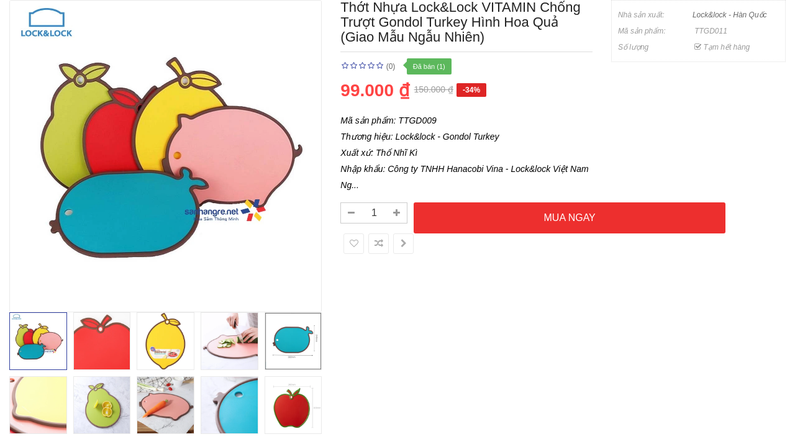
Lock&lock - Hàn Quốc (730, 15)
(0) (391, 66)
